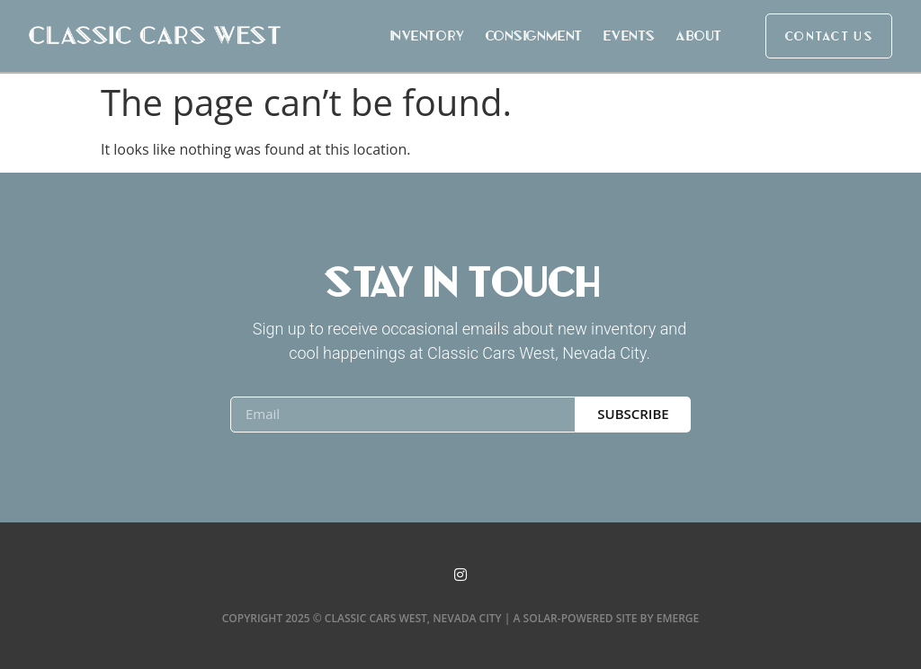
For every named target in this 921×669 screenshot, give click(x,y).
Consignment (533, 35)
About (698, 35)
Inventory (426, 35)
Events (629, 35)
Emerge (678, 618)
